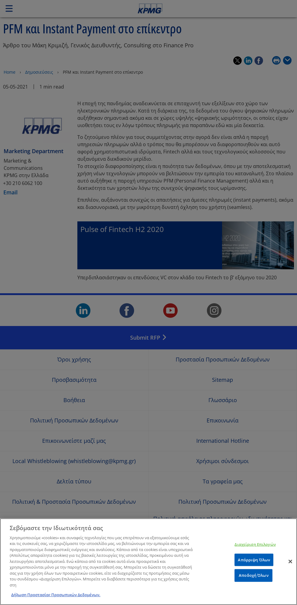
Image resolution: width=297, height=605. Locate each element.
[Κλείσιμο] (290, 571)
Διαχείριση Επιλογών (255, 554)
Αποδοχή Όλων (253, 585)
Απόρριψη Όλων (254, 569)
